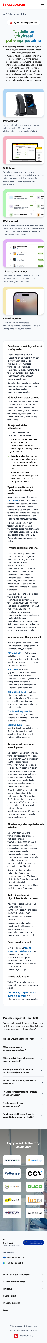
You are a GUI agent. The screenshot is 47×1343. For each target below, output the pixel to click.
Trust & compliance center (19, 1330)
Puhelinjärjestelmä (17, 14)
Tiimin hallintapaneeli (18, 711)
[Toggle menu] (42, 4)
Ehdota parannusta (30, 1326)
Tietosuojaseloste (16, 1326)
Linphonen (13, 500)
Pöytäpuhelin (14, 653)
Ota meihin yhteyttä (17, 992)
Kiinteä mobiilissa (16, 692)
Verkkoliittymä (14, 725)
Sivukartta (33, 1330)
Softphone (12, 669)
